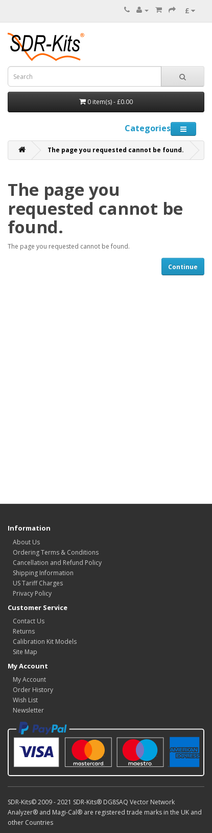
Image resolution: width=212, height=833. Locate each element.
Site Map (25, 651)
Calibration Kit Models (45, 641)
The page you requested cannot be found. (116, 150)
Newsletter (28, 710)
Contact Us (28, 621)
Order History (33, 689)
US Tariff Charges (38, 583)
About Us (26, 542)
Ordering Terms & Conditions (56, 552)
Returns (24, 631)
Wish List (25, 700)
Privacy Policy (32, 593)
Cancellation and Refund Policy (57, 562)
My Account (29, 679)
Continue (183, 266)
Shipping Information (43, 572)
